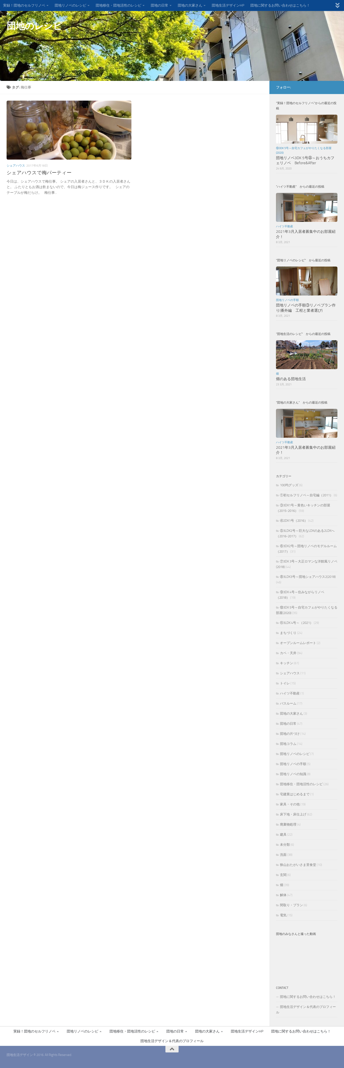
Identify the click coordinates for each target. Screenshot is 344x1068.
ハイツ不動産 (284, 226)
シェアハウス (16, 165)
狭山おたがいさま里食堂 (298, 865)
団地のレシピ (34, 26)
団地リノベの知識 (293, 774)
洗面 (283, 855)
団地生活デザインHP (228, 5)
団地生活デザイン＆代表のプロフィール (306, 1009)
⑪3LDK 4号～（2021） (296, 623)
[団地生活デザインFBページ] (327, 87)
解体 (283, 895)
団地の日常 (159, 5)
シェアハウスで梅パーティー (39, 173)
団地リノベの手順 (287, 300)
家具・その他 (290, 804)
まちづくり (288, 633)
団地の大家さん (190, 5)
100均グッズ (289, 485)
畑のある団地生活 (291, 379)
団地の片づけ (290, 734)
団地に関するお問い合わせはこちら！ (280, 5)
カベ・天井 (288, 653)
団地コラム (288, 744)
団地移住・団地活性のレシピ (118, 5)
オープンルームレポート (298, 643)
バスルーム (288, 703)
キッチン (286, 663)
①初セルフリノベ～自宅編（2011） (306, 495)
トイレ (285, 683)
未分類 (285, 845)
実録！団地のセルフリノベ (24, 5)
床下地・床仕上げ (293, 814)
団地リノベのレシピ (70, 5)
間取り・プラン (291, 905)
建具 (283, 835)
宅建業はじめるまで (295, 794)
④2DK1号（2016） (294, 521)
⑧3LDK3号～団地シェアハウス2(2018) (308, 577)
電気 (283, 915)
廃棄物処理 (288, 824)
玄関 (283, 875)
